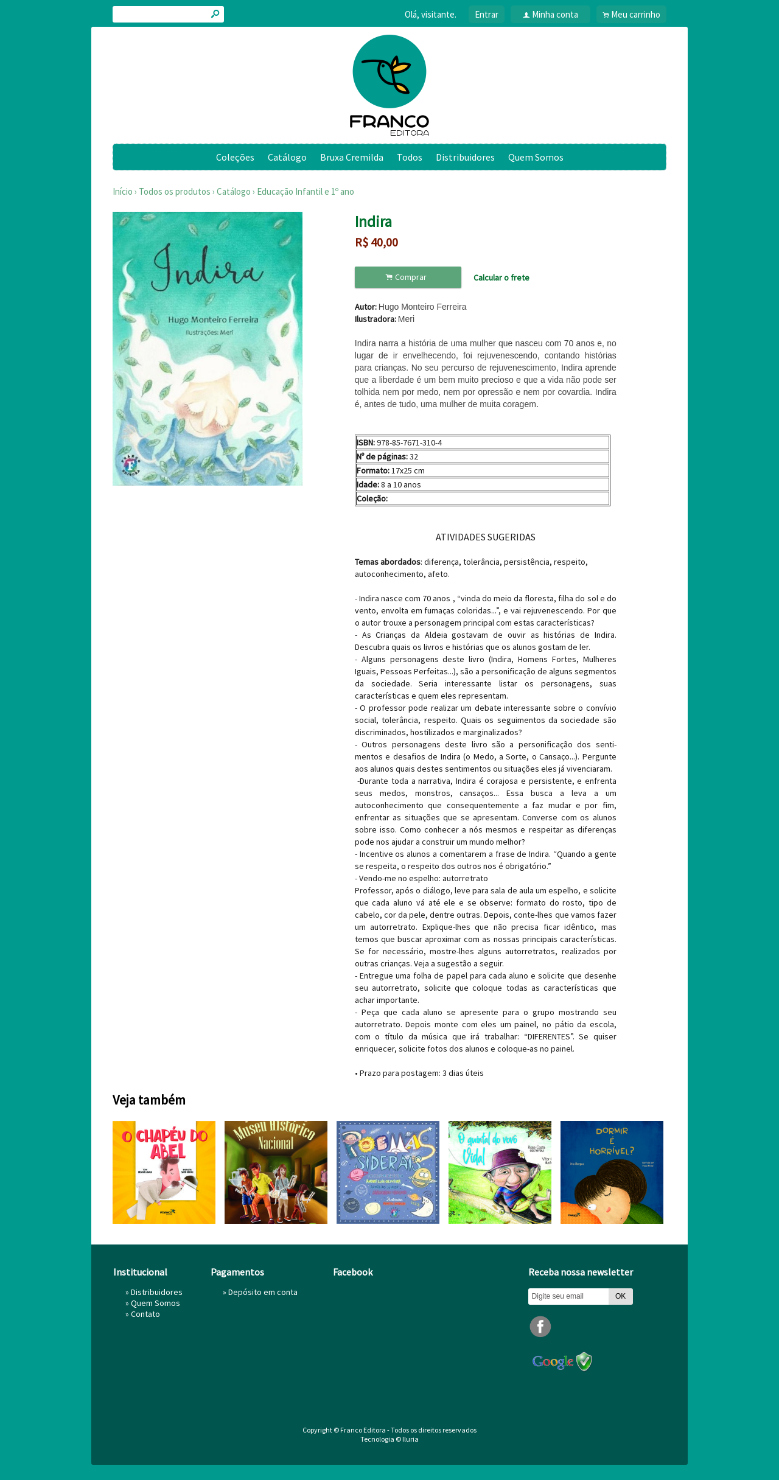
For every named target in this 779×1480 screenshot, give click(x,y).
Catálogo (287, 157)
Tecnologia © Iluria (389, 1438)
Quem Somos (536, 157)
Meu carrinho (635, 14)
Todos (409, 157)
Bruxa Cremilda (351, 157)
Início (123, 191)
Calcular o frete (501, 277)
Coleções (235, 157)
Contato (145, 1313)
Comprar (407, 277)
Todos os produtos (175, 191)
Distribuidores (465, 157)
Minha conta (555, 14)
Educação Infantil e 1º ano (305, 191)
